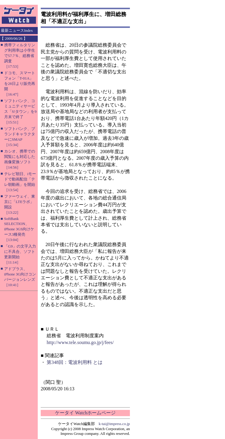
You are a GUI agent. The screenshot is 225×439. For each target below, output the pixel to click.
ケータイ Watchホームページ (85, 412)
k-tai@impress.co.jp (114, 423)
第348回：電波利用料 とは (75, 362)
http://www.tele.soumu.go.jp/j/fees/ (80, 342)
